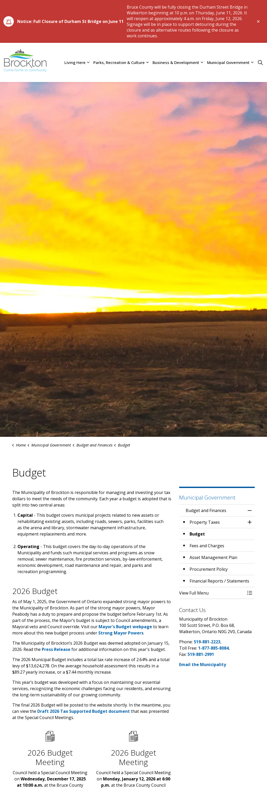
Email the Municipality (202, 664)
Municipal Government (228, 62)
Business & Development (176, 62)
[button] (211, 593)
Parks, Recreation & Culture (119, 62)
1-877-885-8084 (213, 648)
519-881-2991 (200, 654)
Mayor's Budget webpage (125, 627)
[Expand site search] (260, 62)
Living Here (75, 62)
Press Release (56, 649)
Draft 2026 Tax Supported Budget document (83, 711)
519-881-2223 (207, 642)
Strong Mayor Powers (120, 633)
